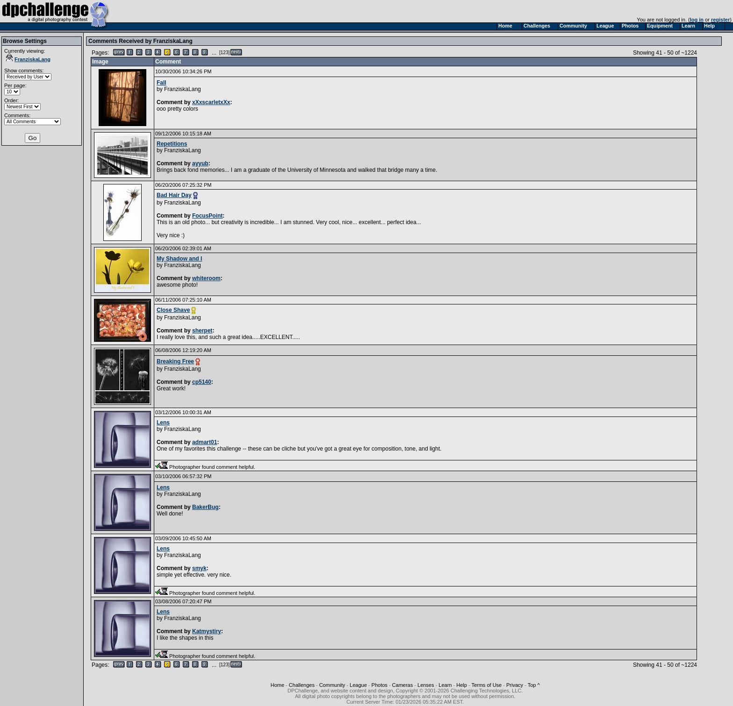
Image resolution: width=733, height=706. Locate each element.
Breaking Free (175, 361)
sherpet (202, 330)
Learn (445, 685)
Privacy (514, 685)
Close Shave (173, 310)
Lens (163, 422)
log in (697, 19)
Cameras (402, 685)
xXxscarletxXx (211, 102)
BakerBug (205, 507)
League (358, 685)
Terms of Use (486, 685)
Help (461, 685)
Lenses (425, 685)
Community (332, 685)
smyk (199, 568)
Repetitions (172, 144)
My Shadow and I (179, 258)
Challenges (302, 685)
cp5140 (201, 382)
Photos (380, 685)
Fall (161, 82)
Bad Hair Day (174, 195)
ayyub (200, 163)
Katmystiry (206, 631)
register (720, 19)
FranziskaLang (28, 59)
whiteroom (206, 278)
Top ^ (534, 685)
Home (277, 685)
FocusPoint (207, 215)
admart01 (204, 442)
